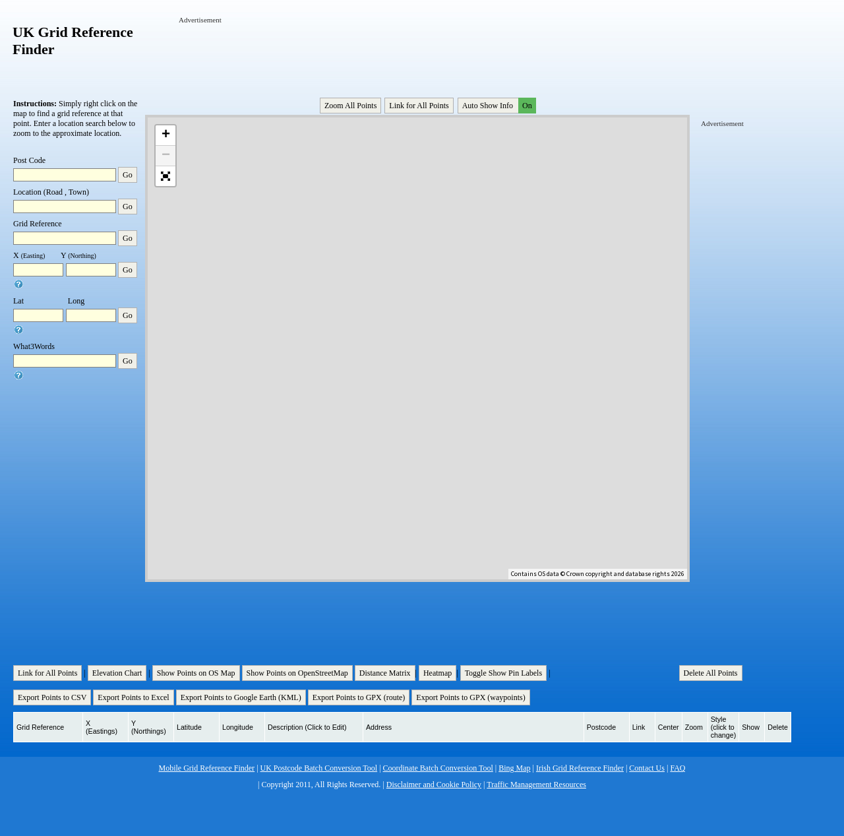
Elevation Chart (117, 673)
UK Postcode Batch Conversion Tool (319, 768)
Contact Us (647, 768)
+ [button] (166, 135)
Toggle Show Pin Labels (504, 673)
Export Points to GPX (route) (359, 697)
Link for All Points (418, 105)
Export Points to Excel (133, 697)
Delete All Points (711, 673)
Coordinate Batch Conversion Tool (438, 768)
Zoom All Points (350, 105)
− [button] (166, 156)
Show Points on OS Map (196, 673)
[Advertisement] (419, 54)
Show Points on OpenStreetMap (297, 673)
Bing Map (514, 768)
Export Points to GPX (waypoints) (470, 697)
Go (128, 174)
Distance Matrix (385, 673)
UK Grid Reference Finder (73, 40)
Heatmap (437, 673)
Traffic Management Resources (536, 784)
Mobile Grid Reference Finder (207, 768)
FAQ (677, 768)
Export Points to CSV (52, 697)
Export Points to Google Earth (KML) (241, 697)
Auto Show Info (497, 105)
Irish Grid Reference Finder (580, 768)
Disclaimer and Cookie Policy (433, 784)
